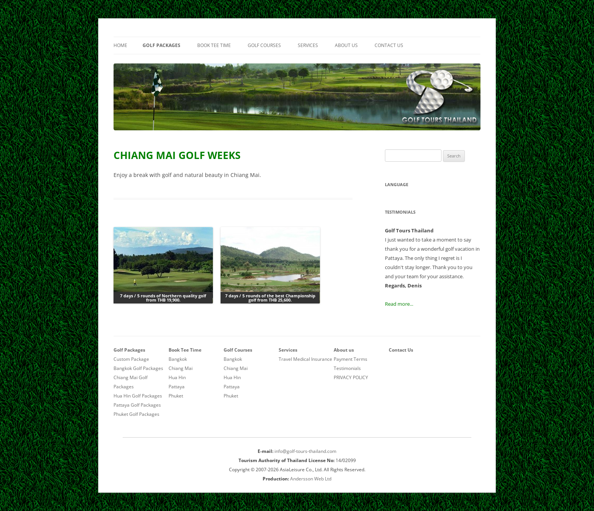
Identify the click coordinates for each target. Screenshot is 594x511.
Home (120, 45)
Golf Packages (161, 45)
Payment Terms (350, 359)
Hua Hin (177, 377)
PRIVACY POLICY (351, 377)
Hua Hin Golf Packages (138, 396)
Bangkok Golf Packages (138, 368)
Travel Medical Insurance (305, 359)
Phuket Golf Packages (136, 414)
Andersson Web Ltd (310, 478)
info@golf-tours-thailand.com (305, 451)
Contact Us (389, 45)
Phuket (176, 396)
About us (346, 45)
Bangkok (178, 359)
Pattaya (177, 386)
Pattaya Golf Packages (137, 405)
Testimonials (347, 368)
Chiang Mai (181, 368)
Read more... (399, 303)
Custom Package (131, 359)
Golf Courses (264, 45)
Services (308, 45)
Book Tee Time (214, 45)
